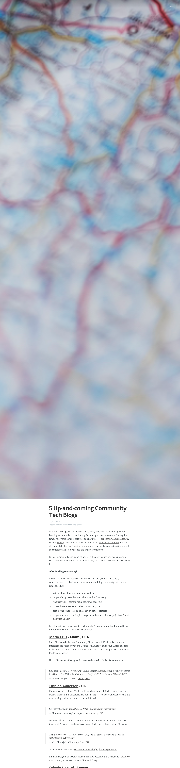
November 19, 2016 (94, 713)
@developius (61, 734)
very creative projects (94, 649)
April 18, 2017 (82, 742)
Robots (124, 539)
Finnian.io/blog (89, 760)
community (67, 525)
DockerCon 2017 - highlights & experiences (95, 749)
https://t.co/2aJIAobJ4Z (79, 709)
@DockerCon (58, 674)
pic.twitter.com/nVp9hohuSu (103, 709)
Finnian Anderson (63, 686)
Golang (60, 542)
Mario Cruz (58, 637)
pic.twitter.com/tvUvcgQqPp (62, 738)
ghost (79, 525)
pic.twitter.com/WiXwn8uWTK (113, 674)
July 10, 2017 (84, 678)
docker (59, 525)
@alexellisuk (104, 671)
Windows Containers (109, 542)
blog (74, 525)
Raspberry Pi (106, 539)
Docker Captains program (76, 546)
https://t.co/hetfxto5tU (88, 674)
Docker (116, 539)
